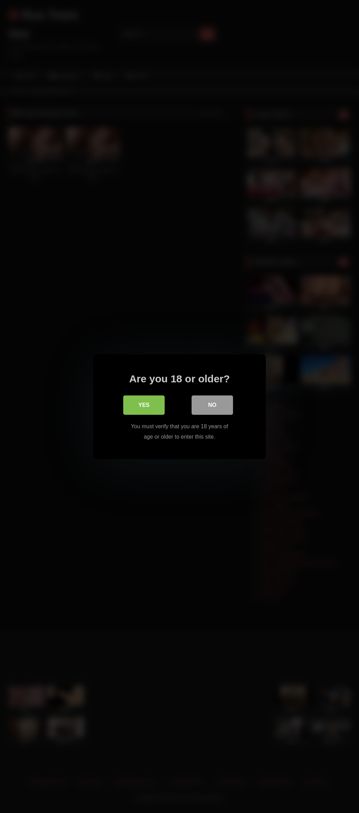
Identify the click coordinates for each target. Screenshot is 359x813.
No (212, 405)
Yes (143, 405)
